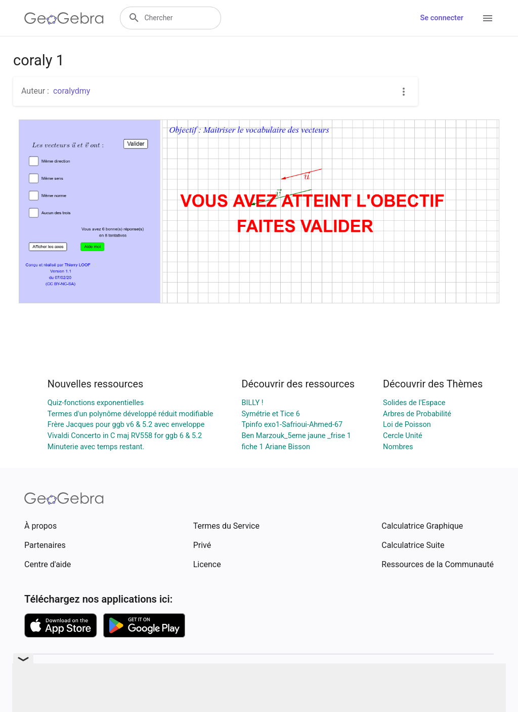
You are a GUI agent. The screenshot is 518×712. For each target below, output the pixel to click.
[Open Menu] (488, 18)
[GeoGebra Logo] (64, 18)
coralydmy (71, 91)
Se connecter (441, 18)
